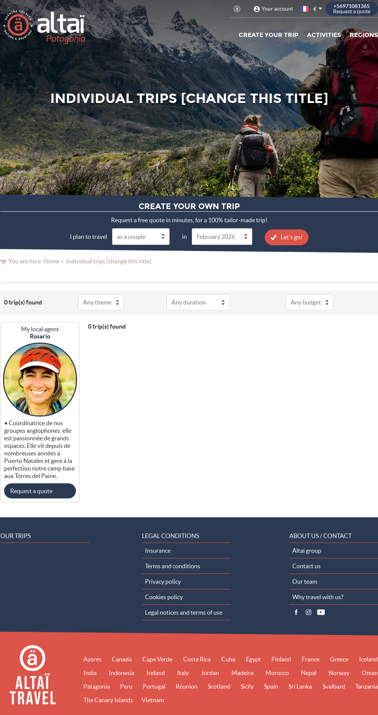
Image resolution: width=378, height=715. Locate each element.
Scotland (219, 686)
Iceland (368, 658)
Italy (183, 672)
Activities (324, 34)
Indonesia (121, 672)
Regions (364, 34)
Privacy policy (163, 581)
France (310, 658)
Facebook (296, 612)
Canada (122, 658)
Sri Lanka (300, 686)
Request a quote (31, 490)
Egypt (253, 658)
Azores (92, 658)
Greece (339, 658)
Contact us (306, 565)
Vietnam (153, 699)
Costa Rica (197, 658)
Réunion (186, 686)
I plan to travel (88, 236)
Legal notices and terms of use (183, 612)
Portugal (154, 686)
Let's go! (291, 236)
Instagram (308, 612)
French (305, 9)
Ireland (156, 672)
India (90, 672)
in (184, 236)
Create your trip (268, 34)
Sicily (247, 686)
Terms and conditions (172, 565)
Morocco (277, 672)
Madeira (242, 672)
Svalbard (333, 686)
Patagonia (96, 686)
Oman (370, 672)
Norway (339, 672)
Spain (271, 686)
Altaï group (306, 550)
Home (51, 260)
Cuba (228, 658)
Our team (304, 581)
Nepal (308, 672)
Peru (126, 686)
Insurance (158, 550)
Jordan (210, 672)
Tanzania (366, 686)
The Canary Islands (108, 699)
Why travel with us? (317, 596)
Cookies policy (164, 596)
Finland (281, 658)
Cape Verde (157, 658)
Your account (277, 9)
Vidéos (321, 612)
